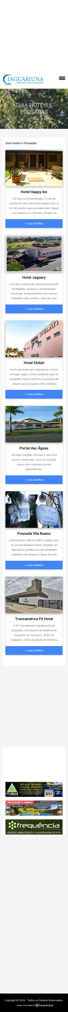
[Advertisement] (34, 36)
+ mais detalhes (34, 223)
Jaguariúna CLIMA (34, 764)
